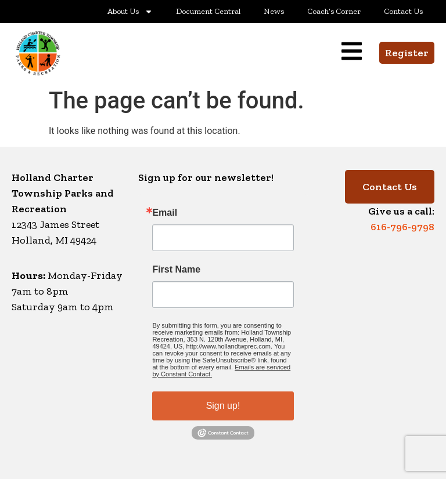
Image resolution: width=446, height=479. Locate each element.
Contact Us (403, 11)
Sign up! (223, 406)
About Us (130, 11)
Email (164, 212)
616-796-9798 (402, 226)
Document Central (208, 11)
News (274, 11)
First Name (176, 269)
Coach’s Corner (334, 11)
